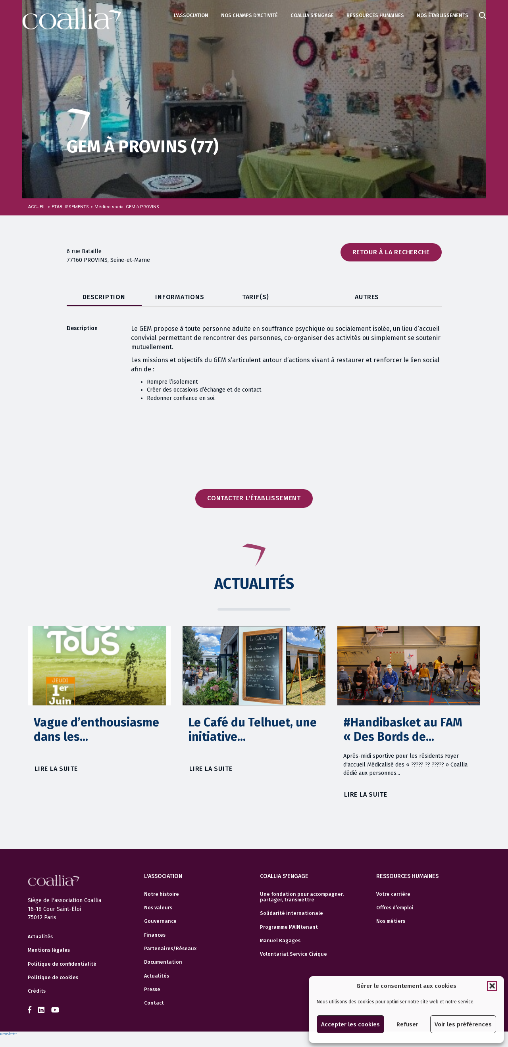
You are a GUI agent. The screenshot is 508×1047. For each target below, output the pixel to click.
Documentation (163, 962)
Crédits (37, 1007)
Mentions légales (49, 966)
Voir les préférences (463, 1024)
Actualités (40, 952)
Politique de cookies (53, 993)
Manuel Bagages (280, 940)
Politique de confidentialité (62, 980)
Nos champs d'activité (249, 15)
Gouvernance (160, 921)
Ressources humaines (375, 15)
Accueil (37, 206)
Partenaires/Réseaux (170, 948)
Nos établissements (442, 15)
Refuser (407, 1024)
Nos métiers (390, 921)
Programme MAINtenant (289, 927)
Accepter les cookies (350, 1024)
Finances (154, 935)
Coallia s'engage (312, 15)
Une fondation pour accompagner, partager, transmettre (302, 897)
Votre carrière (393, 894)
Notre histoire (161, 894)
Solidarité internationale (291, 913)
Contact (154, 1003)
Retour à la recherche (391, 252)
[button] (492, 986)
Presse (152, 989)
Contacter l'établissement (254, 498)
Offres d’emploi (395, 908)
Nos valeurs (158, 908)
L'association (191, 15)
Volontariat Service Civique (293, 954)
